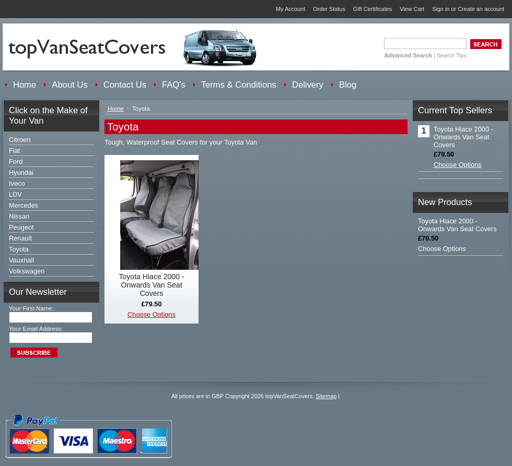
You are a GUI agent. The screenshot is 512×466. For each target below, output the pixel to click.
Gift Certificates (372, 9)
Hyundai (21, 172)
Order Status (329, 9)
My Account (290, 9)
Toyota (19, 249)
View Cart (412, 9)
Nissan (19, 216)
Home (116, 108)
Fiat (14, 150)
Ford (15, 161)
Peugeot (21, 227)
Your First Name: (31, 308)
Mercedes (23, 205)
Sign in (440, 9)
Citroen (19, 140)
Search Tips (452, 55)
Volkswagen (26, 271)
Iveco (17, 183)
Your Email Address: (36, 329)
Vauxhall (21, 260)
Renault (20, 238)
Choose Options (151, 314)
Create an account (481, 9)
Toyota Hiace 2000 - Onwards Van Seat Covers (151, 284)
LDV (15, 194)
